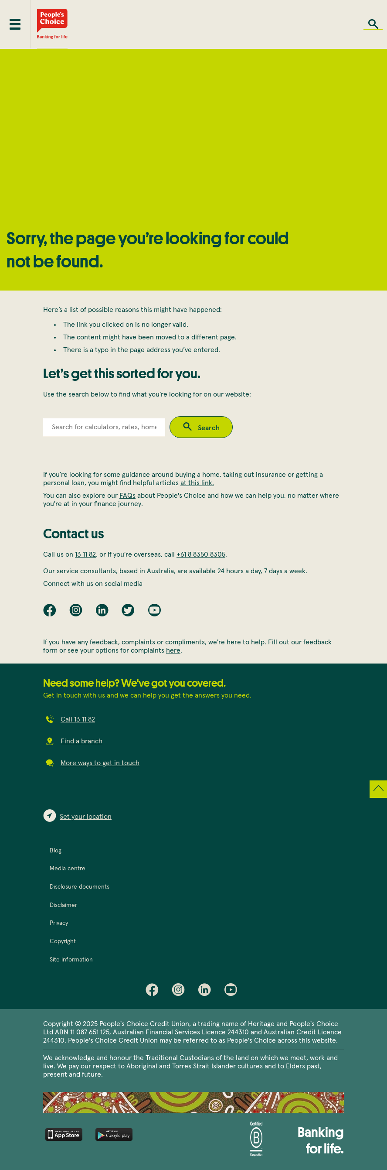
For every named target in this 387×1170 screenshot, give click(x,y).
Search (373, 24)
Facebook (154, 991)
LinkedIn (206, 991)
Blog (55, 851)
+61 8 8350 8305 (201, 554)
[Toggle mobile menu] (15, 24)
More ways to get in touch (100, 762)
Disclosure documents (79, 887)
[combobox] (104, 427)
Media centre (67, 869)
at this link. (197, 482)
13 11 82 (85, 554)
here (173, 650)
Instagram (180, 991)
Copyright (63, 941)
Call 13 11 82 (78, 719)
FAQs (127, 495)
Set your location (86, 816)
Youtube (232, 991)
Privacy (59, 923)
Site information (71, 960)
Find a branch (81, 741)
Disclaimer (63, 905)
